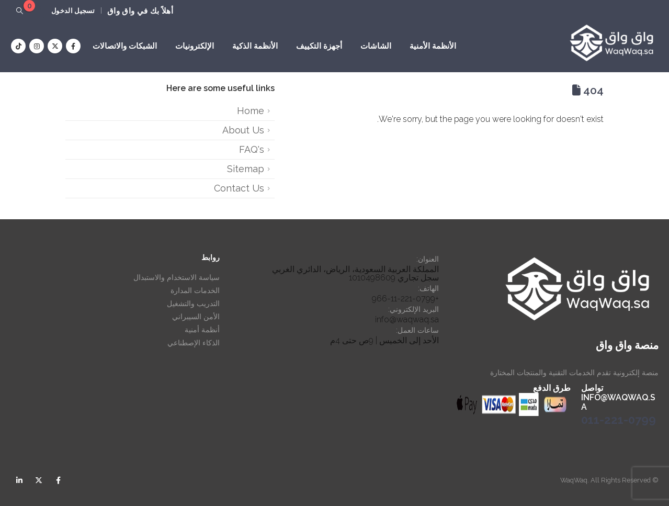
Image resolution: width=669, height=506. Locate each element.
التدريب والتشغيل (193, 303)
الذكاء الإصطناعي (193, 343)
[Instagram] (36, 46)
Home (250, 110)
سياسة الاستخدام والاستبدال (176, 277)
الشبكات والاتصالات (125, 46)
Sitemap (245, 168)
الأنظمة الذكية (255, 46)
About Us (243, 130)
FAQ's (251, 149)
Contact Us (239, 188)
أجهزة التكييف (319, 46)
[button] (20, 11)
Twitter (39, 480)
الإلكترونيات (194, 46)
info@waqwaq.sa (407, 319)
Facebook (58, 480)
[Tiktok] (18, 46)
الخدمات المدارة (195, 290)
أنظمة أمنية (202, 329)
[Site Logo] (611, 43)
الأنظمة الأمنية (433, 46)
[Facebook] (73, 46)
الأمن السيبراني (196, 316)
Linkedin (19, 480)
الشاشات (375, 46)
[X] (55, 46)
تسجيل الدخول (73, 11)
